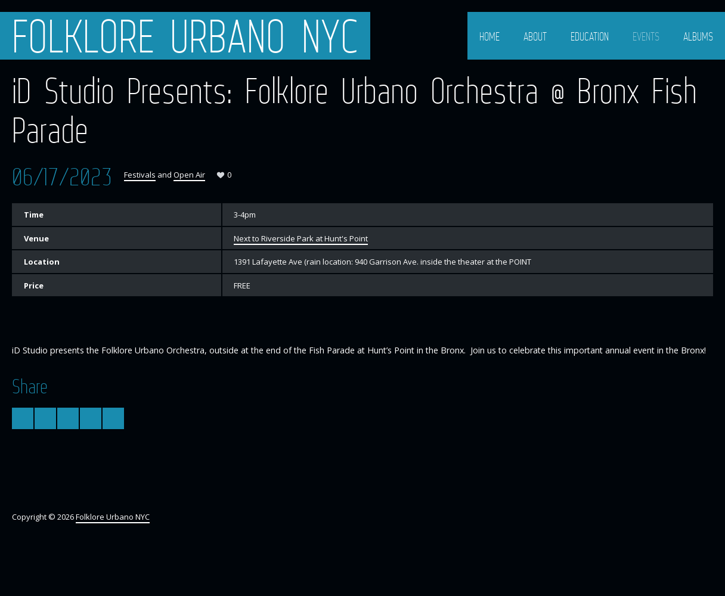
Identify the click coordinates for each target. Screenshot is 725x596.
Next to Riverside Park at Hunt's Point (301, 238)
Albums (698, 36)
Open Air (189, 174)
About (535, 36)
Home (489, 36)
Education (590, 36)
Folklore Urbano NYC (185, 36)
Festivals (140, 174)
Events (646, 36)
